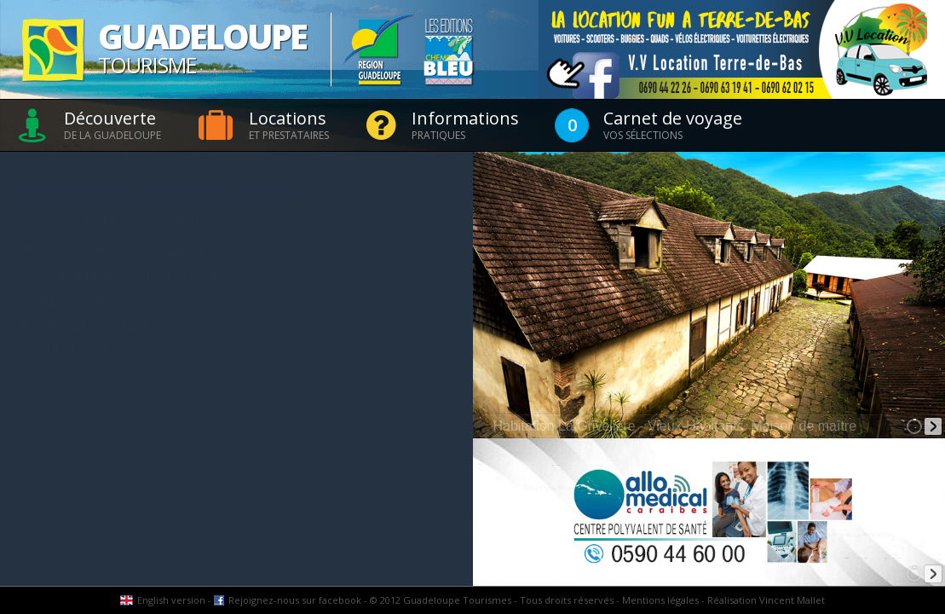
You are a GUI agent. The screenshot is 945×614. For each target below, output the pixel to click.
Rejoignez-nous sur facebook (294, 600)
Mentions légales (660, 600)
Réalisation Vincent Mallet (766, 600)
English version (171, 600)
